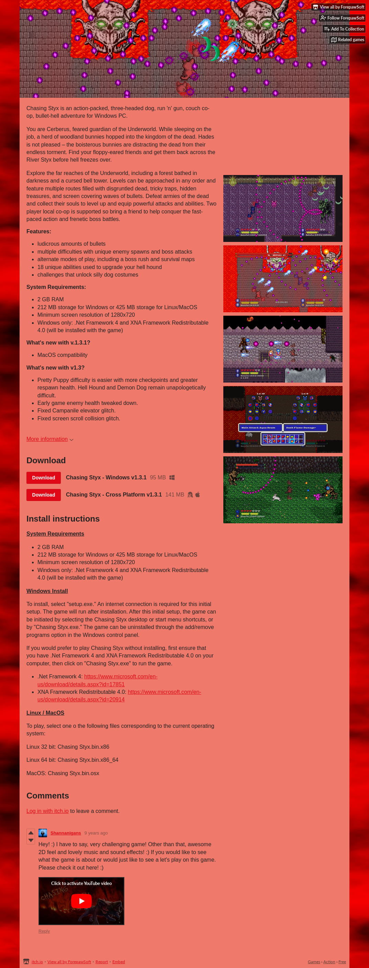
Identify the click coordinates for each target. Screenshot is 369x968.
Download (43, 477)
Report (102, 961)
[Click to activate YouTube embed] (81, 901)
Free (342, 961)
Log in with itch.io (47, 811)
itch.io (37, 961)
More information (50, 439)
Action (329, 961)
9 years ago (96, 833)
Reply (44, 931)
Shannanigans (66, 833)
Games (314, 961)
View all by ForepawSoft (69, 961)
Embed (118, 961)
